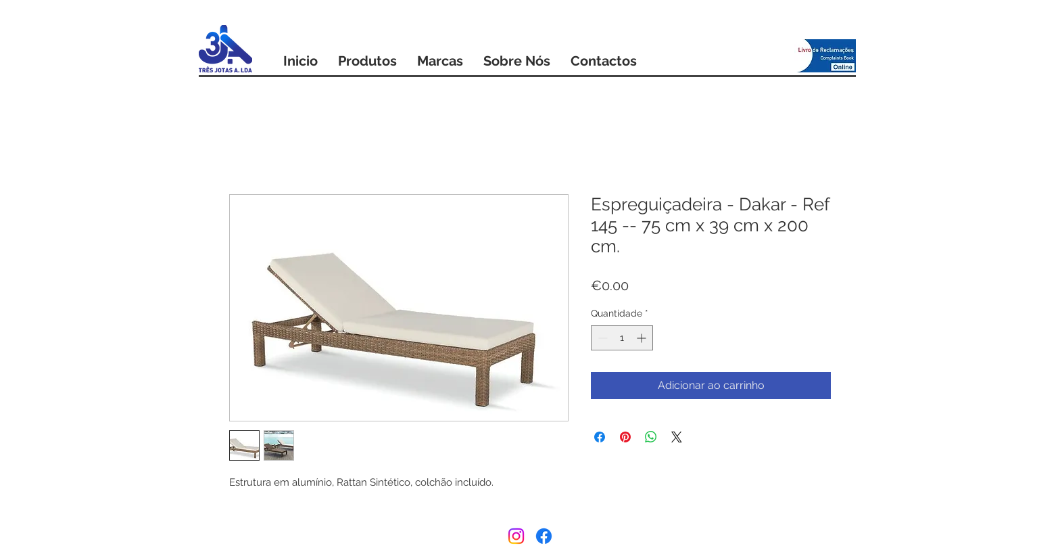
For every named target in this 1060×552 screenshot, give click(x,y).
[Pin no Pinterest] (625, 437)
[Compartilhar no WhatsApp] (651, 437)
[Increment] (642, 338)
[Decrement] (601, 338)
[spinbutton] (622, 338)
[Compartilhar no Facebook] (600, 437)
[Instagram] (516, 536)
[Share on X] (677, 437)
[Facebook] (543, 536)
